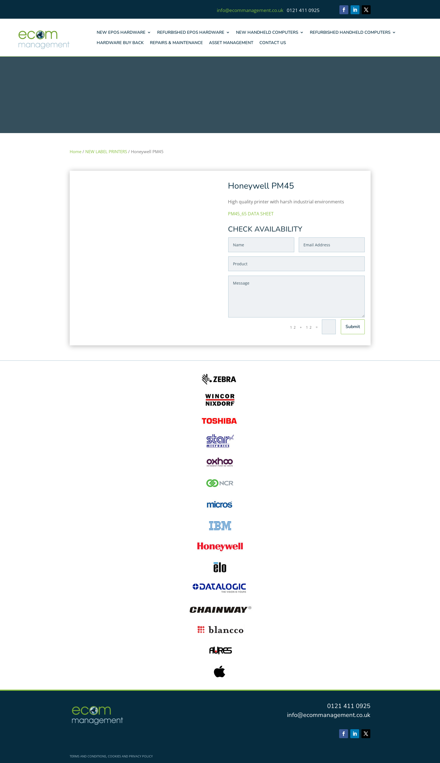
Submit (353, 327)
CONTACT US (272, 42)
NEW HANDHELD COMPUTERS (267, 32)
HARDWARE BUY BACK (120, 42)
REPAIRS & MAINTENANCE (176, 42)
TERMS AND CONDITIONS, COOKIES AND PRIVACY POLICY (111, 756)
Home (75, 151)
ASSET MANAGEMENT (231, 42)
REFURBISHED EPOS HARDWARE (190, 32)
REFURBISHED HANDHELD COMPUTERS (350, 32)
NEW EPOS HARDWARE (121, 32)
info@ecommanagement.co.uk (250, 10)
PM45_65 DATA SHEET (251, 214)
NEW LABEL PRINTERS (106, 151)
